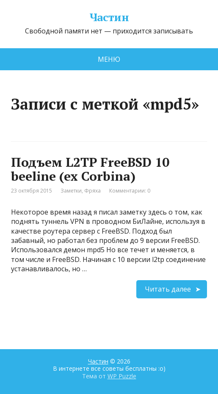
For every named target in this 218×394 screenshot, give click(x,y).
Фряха (92, 190)
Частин (109, 17)
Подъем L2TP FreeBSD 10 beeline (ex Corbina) (90, 169)
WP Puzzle (122, 376)
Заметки (71, 190)
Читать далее (168, 289)
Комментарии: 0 (129, 190)
